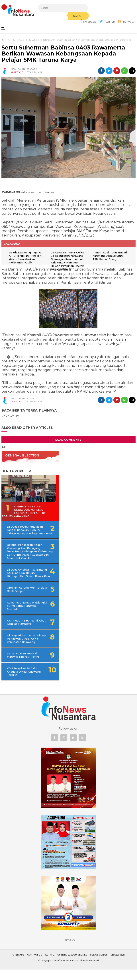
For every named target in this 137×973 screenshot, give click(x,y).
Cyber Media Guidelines (72, 958)
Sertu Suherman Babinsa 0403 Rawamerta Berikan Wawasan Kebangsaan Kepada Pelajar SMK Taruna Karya (63, 54)
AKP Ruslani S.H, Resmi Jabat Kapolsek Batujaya (23, 625)
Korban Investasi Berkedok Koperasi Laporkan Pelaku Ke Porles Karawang (23, 511)
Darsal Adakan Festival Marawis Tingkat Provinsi (23, 658)
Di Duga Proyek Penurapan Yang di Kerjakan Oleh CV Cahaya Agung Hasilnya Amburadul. (30, 530)
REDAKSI (70, 943)
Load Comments (68, 439)
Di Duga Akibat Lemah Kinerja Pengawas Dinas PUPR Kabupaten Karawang (25, 642)
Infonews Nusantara (67, 964)
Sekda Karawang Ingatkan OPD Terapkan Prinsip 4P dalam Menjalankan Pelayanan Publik (27, 257)
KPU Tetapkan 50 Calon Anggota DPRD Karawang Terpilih (24, 675)
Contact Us (34, 958)
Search (75, 15)
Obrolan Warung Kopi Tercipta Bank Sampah (22, 592)
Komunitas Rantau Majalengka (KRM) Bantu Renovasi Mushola (23, 609)
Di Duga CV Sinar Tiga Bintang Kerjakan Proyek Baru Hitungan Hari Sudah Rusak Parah (28, 574)
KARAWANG (17, 72)
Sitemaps (18, 958)
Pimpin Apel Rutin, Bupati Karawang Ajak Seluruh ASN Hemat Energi (110, 256)
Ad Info (49, 958)
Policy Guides (98, 958)
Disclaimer (117, 958)
